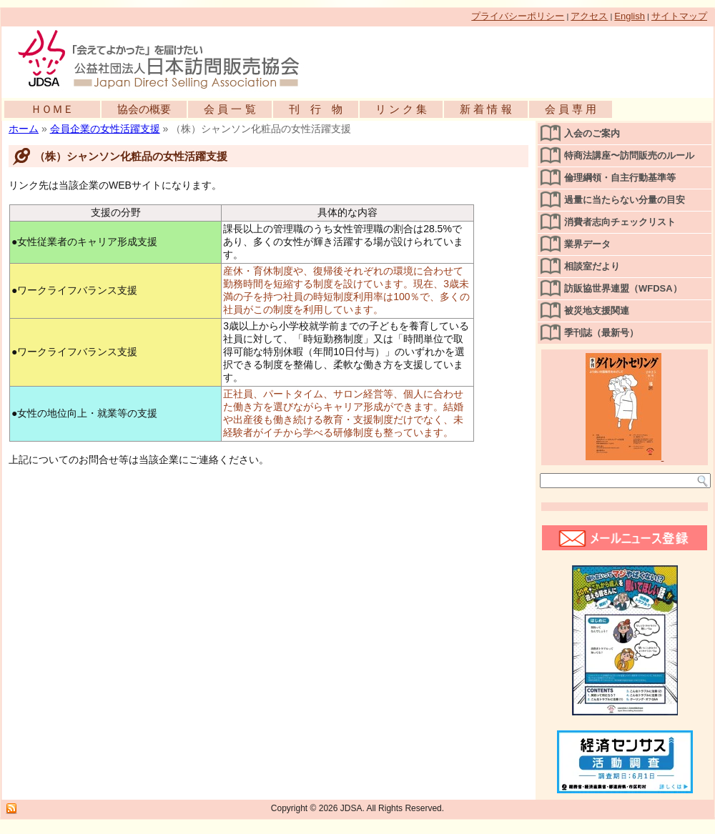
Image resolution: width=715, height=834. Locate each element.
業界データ (587, 244)
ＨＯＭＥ (52, 109)
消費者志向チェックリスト (620, 222)
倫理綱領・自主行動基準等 (620, 177)
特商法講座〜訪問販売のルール (629, 155)
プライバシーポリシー (517, 16)
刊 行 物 (315, 109)
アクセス (589, 16)
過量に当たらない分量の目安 (624, 199)
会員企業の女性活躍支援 (105, 128)
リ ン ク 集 (401, 109)
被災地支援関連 (596, 310)
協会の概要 (144, 109)
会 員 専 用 (571, 109)
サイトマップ (679, 16)
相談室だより (592, 266)
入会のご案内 (592, 133)
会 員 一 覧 (230, 109)
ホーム (24, 128)
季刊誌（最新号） (601, 332)
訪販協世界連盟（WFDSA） (623, 288)
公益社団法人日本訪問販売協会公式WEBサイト (165, 58)
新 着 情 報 (486, 109)
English (629, 16)
